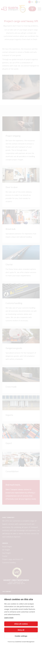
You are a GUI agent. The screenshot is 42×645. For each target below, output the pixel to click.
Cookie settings (21, 636)
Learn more (8, 617)
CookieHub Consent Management (24, 641)
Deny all (21, 630)
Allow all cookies (21, 624)
